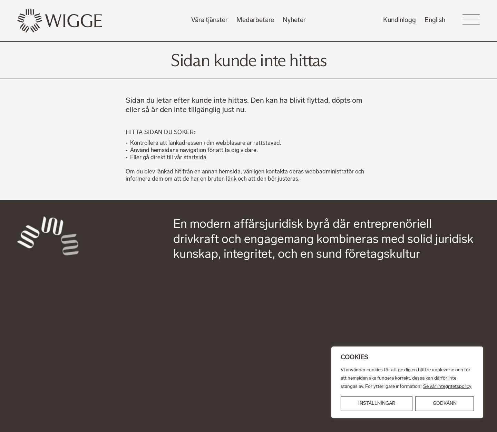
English (435, 20)
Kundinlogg (399, 20)
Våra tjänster (209, 20)
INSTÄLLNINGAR (376, 403)
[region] (407, 382)
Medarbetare (255, 20)
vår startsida (190, 158)
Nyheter (294, 20)
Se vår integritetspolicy (447, 386)
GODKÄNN (445, 403)
